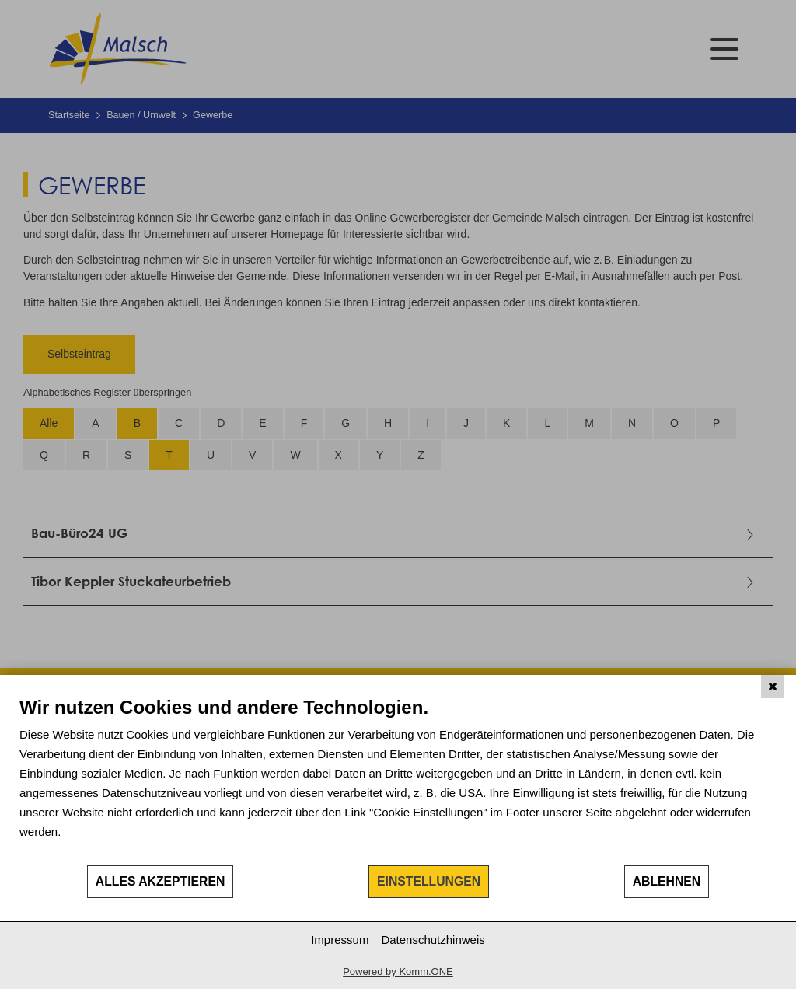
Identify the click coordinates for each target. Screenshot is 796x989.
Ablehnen (667, 881)
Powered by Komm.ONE (398, 971)
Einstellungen (428, 881)
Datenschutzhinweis (432, 939)
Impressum (339, 939)
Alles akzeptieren (160, 881)
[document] (398, 779)
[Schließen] (772, 686)
